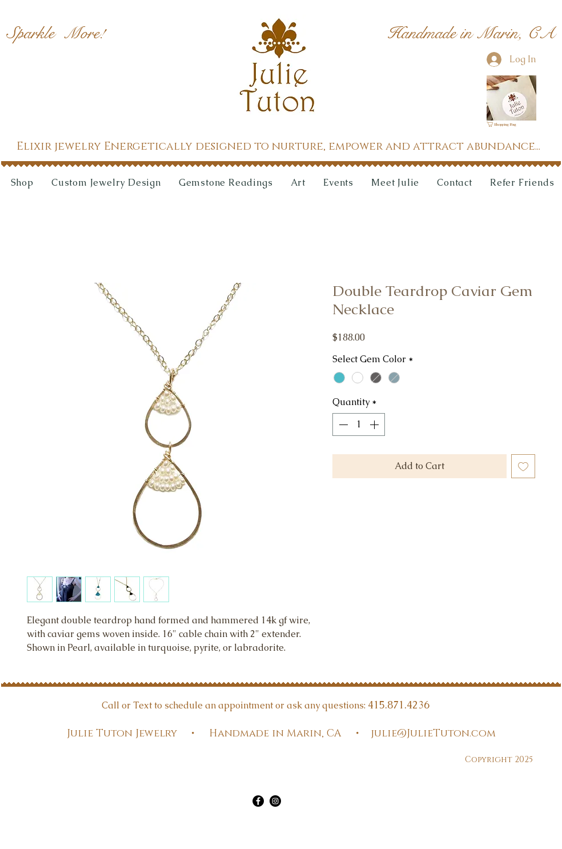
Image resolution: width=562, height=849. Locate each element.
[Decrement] (342, 424)
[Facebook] (258, 801)
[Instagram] (275, 801)
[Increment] (375, 424)
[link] (505, 124)
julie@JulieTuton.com (433, 733)
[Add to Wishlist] (523, 466)
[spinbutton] (358, 424)
